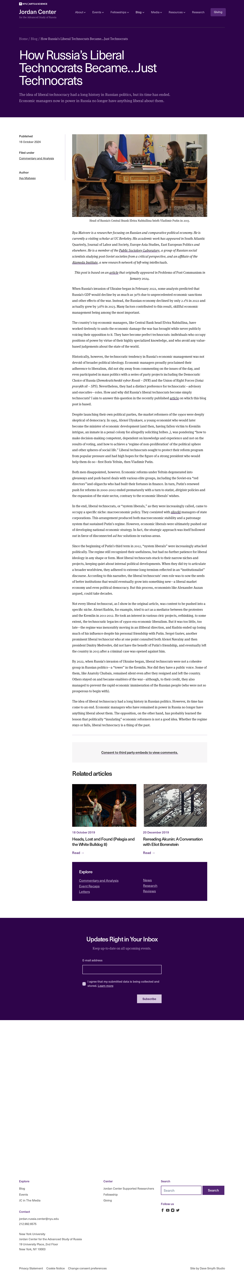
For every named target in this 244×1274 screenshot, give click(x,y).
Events (23, 1194)
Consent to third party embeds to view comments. (139, 752)
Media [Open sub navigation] (156, 12)
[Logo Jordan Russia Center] (37, 14)
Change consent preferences (87, 1268)
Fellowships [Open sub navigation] (120, 12)
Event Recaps (89, 886)
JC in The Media (29, 1200)
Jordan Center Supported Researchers (128, 1188)
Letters (84, 891)
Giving (218, 12)
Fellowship (110, 1194)
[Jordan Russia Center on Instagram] (172, 1210)
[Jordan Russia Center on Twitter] (177, 1210)
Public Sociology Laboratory (139, 250)
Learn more (105, 985)
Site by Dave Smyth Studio (207, 1268)
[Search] (213, 1190)
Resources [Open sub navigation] (177, 12)
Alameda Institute (85, 262)
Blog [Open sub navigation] (140, 12)
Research (198, 12)
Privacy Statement (31, 1268)
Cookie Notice (55, 1268)
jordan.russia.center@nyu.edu (39, 1219)
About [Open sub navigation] (80, 12)
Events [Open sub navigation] (98, 12)
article (113, 272)
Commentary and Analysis (36, 158)
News (147, 880)
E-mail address (92, 960)
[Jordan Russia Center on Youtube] (167, 1210)
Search (165, 1181)
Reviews (149, 891)
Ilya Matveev (27, 178)
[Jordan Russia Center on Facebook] (162, 1210)
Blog (22, 1188)
